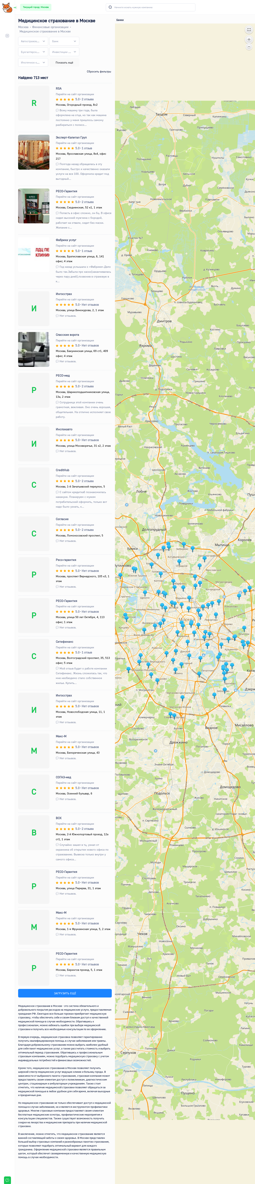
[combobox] (33, 41)
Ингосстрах (64, 294)
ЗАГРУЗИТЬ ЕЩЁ (65, 993)
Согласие (62, 519)
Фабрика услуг (66, 240)
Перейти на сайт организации (75, 94)
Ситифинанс (64, 641)
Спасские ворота (67, 334)
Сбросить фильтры (99, 71)
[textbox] (30, 41)
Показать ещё (64, 62)
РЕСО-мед (63, 375)
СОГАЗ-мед (63, 777)
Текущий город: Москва (36, 7)
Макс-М (61, 736)
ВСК (59, 818)
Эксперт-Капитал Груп (71, 137)
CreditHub (62, 470)
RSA (59, 88)
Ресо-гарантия (66, 560)
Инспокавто (64, 429)
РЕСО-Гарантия (66, 191)
